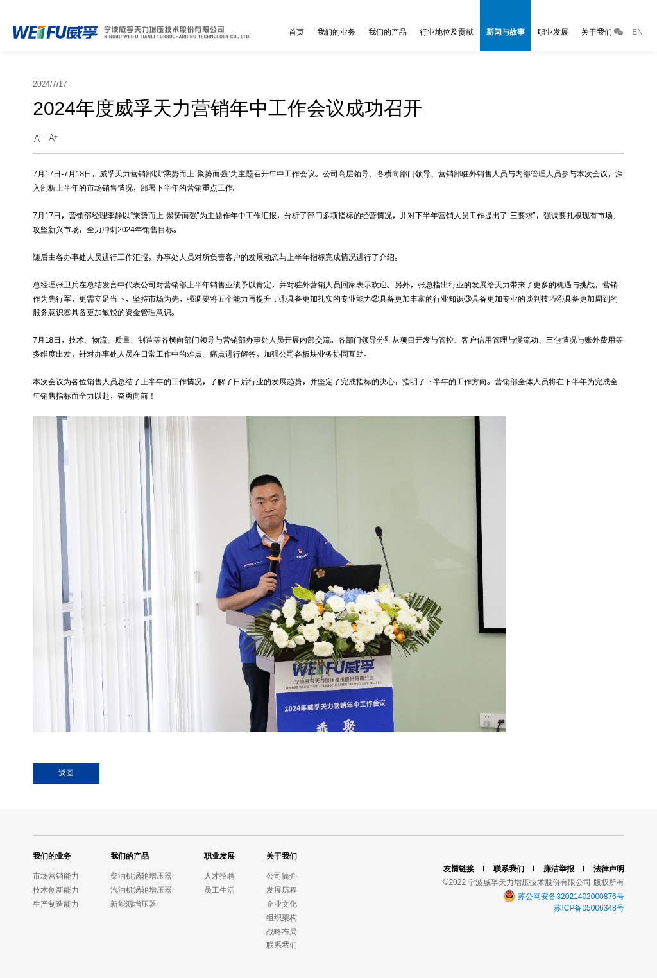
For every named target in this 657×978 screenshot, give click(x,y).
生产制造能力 (56, 903)
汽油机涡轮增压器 (141, 889)
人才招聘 (219, 875)
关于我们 (596, 31)
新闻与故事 (505, 31)
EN (637, 31)
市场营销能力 (56, 875)
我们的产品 (387, 31)
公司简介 (281, 875)
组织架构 (281, 917)
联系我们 (281, 944)
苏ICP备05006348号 (589, 907)
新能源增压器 (133, 903)
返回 (66, 772)
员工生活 (219, 889)
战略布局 (281, 931)
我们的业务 (336, 31)
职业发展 (553, 31)
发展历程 (281, 889)
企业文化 (281, 903)
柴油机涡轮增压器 (141, 875)
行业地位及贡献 (447, 31)
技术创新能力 (56, 889)
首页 (296, 31)
